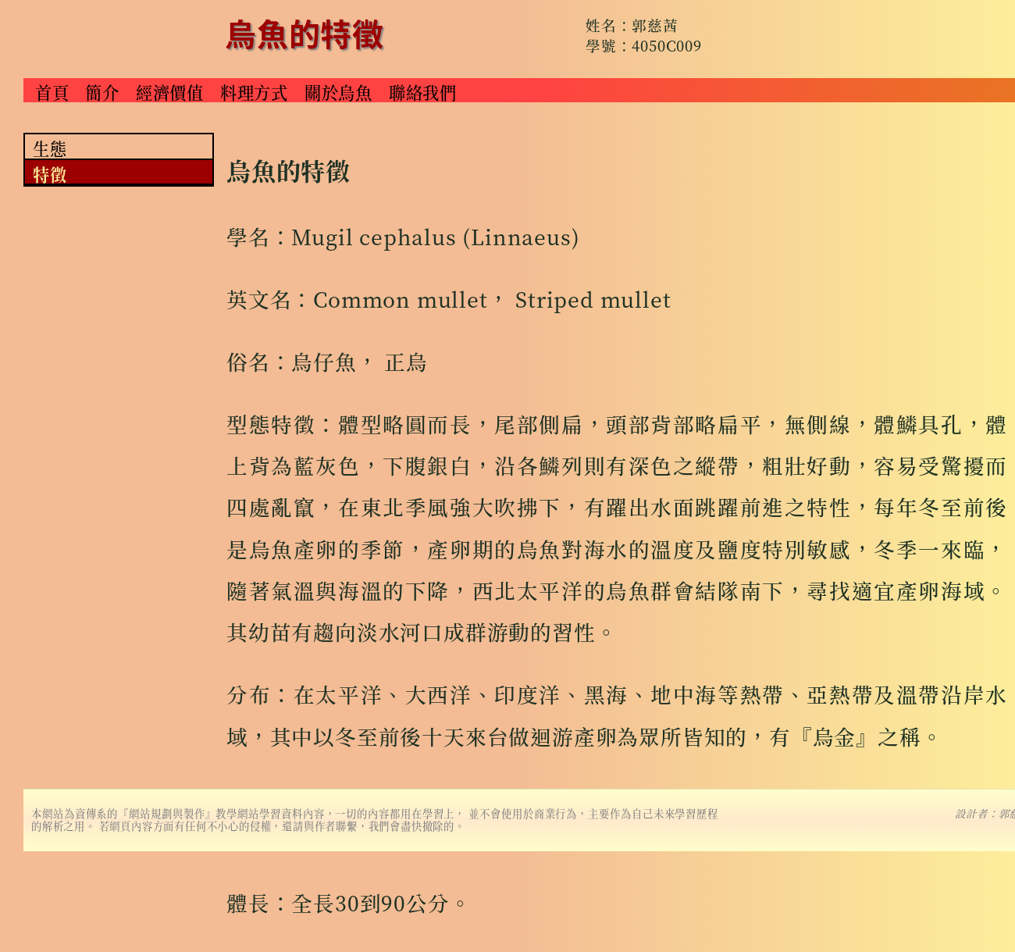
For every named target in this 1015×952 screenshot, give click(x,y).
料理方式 (254, 92)
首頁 (52, 92)
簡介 (102, 92)
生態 (50, 147)
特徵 (50, 173)
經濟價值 (170, 92)
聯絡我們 (423, 92)
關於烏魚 (338, 92)
